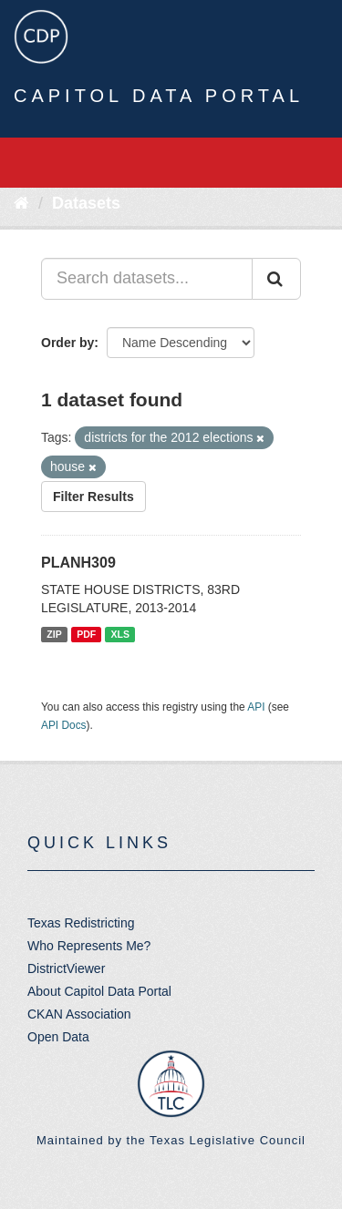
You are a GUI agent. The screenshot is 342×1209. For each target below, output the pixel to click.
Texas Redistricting (81, 923)
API (255, 707)
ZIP (54, 634)
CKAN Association (79, 1014)
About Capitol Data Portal (99, 991)
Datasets (86, 203)
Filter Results (93, 496)
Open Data (58, 1037)
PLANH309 (78, 562)
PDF (86, 634)
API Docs (64, 725)
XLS (120, 634)
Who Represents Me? (88, 945)
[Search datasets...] (147, 279)
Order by (67, 342)
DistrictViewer (66, 968)
